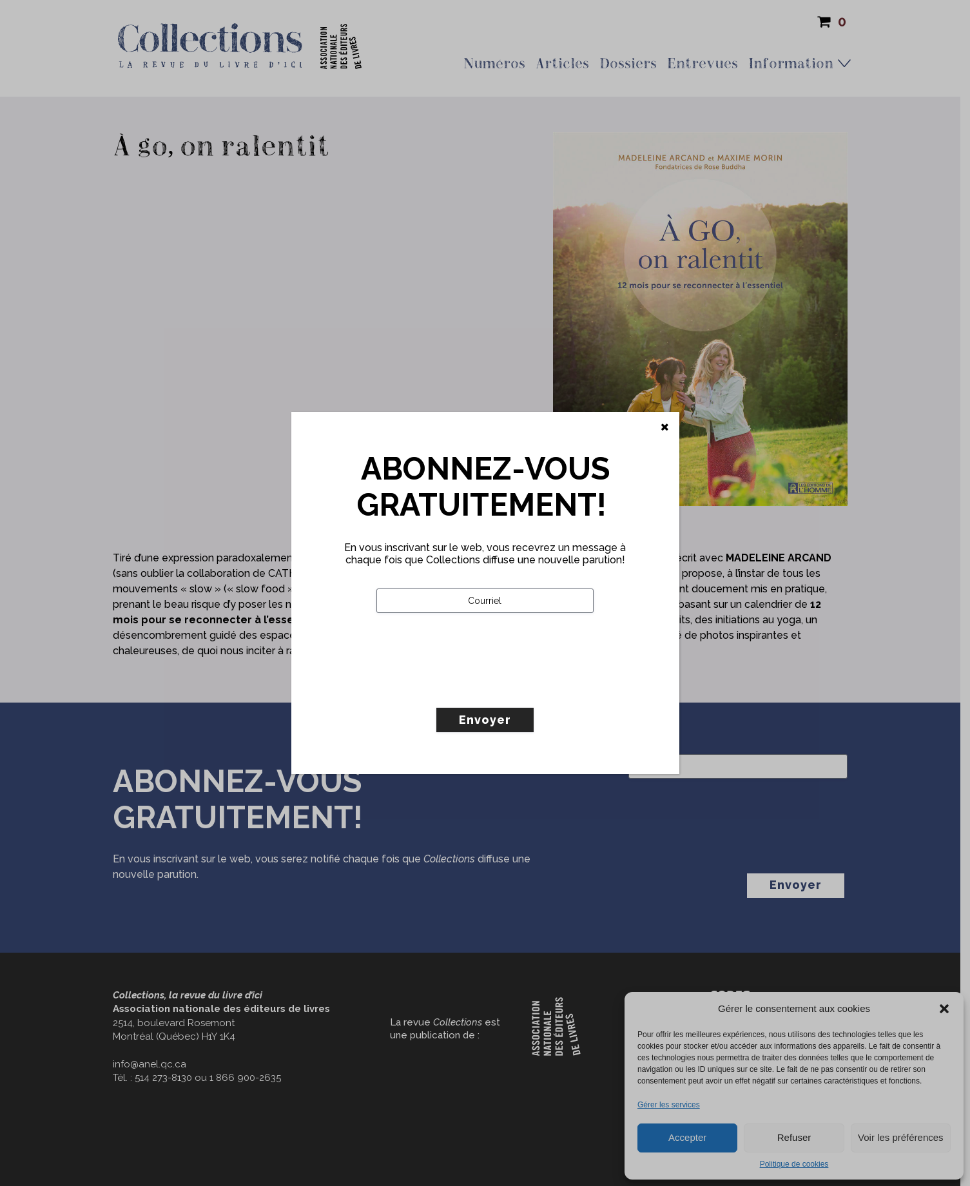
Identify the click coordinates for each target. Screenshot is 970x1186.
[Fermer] (664, 427)
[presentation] (474, 687)
